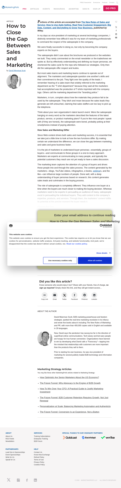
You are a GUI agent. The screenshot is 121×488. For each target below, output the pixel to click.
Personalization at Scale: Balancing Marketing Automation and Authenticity (75, 406)
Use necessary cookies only (60, 260)
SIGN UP (96, 9)
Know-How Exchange (42, 455)
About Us (9, 436)
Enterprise (96, 2)
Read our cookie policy (77, 244)
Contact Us (38, 452)
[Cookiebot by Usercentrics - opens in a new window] (101, 225)
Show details (101, 253)
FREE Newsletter (85, 2)
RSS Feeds (10, 439)
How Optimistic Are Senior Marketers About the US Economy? (69, 377)
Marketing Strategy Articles (54, 369)
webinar (96, 171)
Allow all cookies (95, 260)
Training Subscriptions (42, 436)
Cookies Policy (39, 465)
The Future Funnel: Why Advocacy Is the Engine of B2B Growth (70, 383)
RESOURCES (59, 9)
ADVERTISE (74, 9)
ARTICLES (34, 9)
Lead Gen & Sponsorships (15, 452)
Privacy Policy (39, 462)
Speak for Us (10, 460)
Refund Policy (39, 457)
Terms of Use (39, 460)
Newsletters (10, 441)
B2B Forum (38, 441)
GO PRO (111, 8)
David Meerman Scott (17, 71)
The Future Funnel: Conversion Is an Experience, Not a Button (69, 412)
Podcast (104, 2)
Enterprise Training (41, 439)
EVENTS (46, 9)
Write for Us (10, 457)
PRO (24, 9)
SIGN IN (85, 9)
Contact (111, 2)
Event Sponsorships (13, 455)
